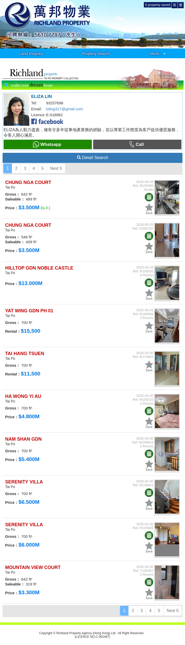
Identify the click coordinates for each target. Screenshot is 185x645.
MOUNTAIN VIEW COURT (33, 567)
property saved (157, 5)
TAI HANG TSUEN (24, 353)
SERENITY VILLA (24, 481)
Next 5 (56, 168)
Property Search (96, 53)
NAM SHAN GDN (23, 439)
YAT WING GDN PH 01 (29, 310)
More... (157, 53)
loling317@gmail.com (64, 109)
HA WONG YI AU (23, 396)
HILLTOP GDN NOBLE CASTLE (39, 268)
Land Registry (31, 53)
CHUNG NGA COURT (28, 182)
